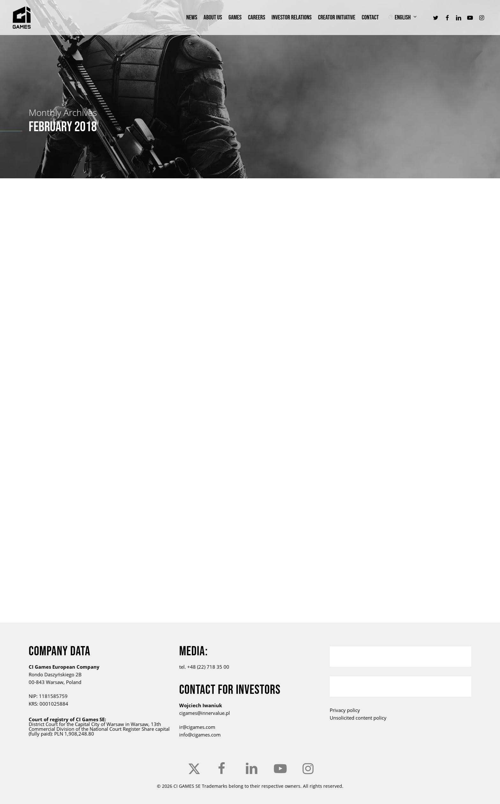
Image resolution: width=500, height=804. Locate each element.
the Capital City (83, 724)
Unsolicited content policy (358, 718)
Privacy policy (345, 710)
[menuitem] (406, 17)
